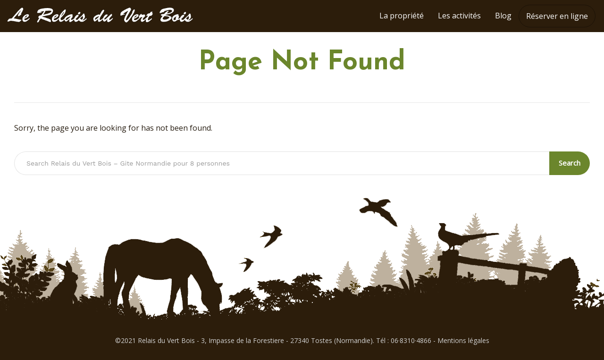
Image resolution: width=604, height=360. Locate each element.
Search (569, 162)
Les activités (459, 15)
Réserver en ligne (557, 16)
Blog (503, 15)
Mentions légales (463, 340)
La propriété (401, 15)
